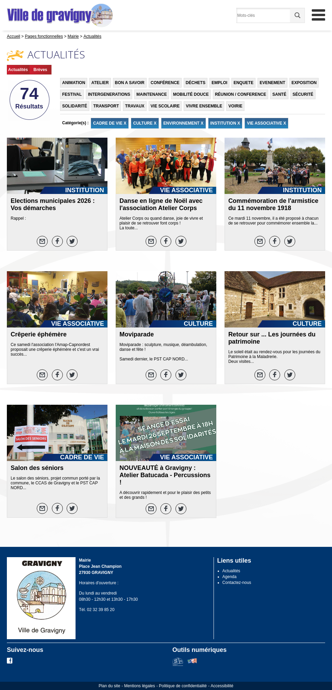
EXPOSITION (304, 82)
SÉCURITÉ (303, 94)
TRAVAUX (134, 106)
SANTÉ (279, 94)
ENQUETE (243, 82)
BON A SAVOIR (130, 82)
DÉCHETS (195, 82)
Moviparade (136, 334)
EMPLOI (219, 82)
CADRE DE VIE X (109, 123)
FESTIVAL (72, 94)
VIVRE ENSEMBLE (204, 106)
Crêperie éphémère (39, 334)
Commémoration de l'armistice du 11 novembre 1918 (273, 204)
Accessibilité (222, 685)
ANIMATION (73, 82)
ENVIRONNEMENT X (183, 123)
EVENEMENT (272, 82)
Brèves (40, 69)
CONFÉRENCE (165, 82)
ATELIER (99, 82)
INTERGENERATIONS (109, 94)
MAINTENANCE (151, 94)
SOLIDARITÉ (74, 106)
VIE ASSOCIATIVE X (266, 123)
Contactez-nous (236, 582)
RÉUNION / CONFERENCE (240, 94)
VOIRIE (235, 106)
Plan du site (109, 685)
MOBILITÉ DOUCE (191, 94)
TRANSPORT (106, 106)
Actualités (18, 69)
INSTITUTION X (225, 123)
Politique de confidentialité (183, 685)
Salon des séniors (37, 467)
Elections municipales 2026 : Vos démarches (53, 204)
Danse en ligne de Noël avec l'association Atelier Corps (161, 204)
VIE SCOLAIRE (165, 106)
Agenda (229, 576)
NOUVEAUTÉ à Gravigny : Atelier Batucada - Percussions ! (164, 475)
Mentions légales (139, 685)
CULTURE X (145, 123)
